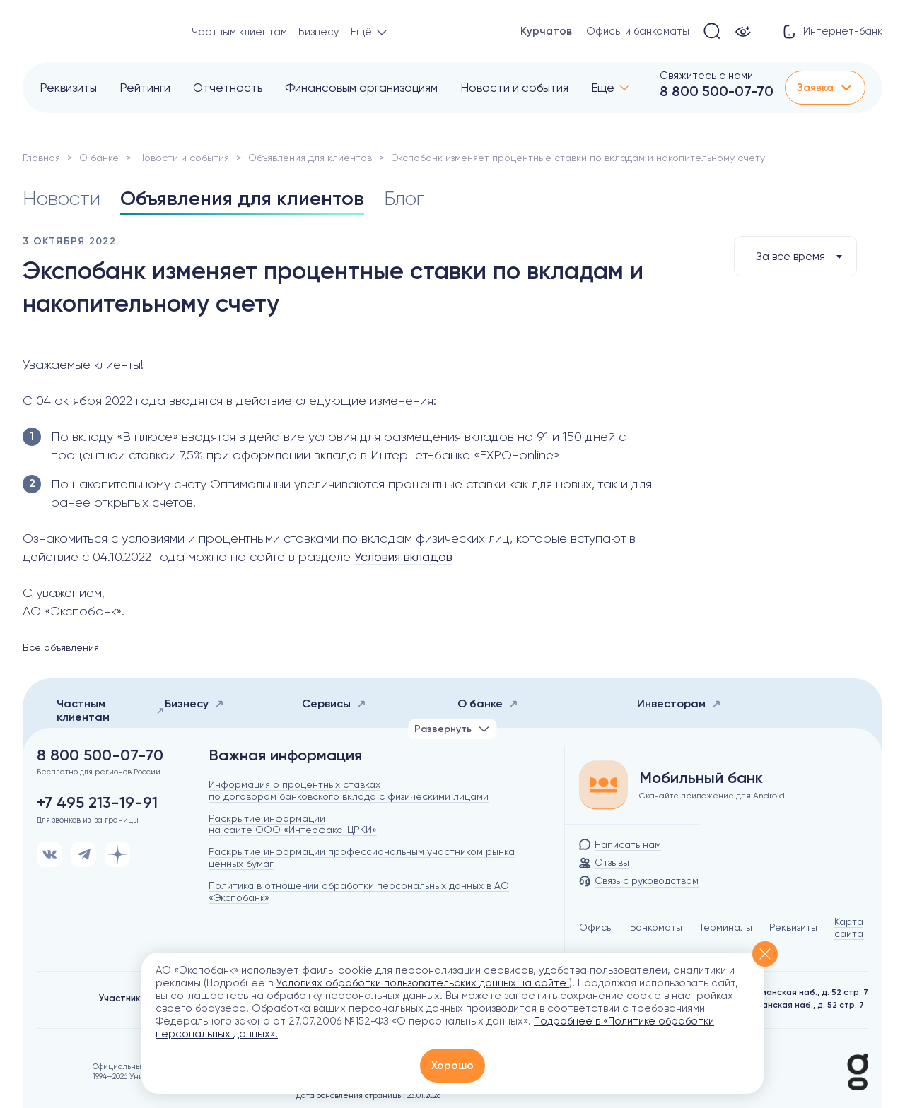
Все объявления (61, 647)
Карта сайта (848, 927)
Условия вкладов (403, 556)
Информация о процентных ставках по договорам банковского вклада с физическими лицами (349, 790)
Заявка (825, 88)
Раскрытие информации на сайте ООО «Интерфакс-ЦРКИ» (293, 824)
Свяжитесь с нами (706, 75)
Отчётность (227, 88)
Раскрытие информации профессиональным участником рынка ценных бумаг (362, 857)
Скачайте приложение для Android (712, 796)
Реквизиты (68, 88)
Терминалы (725, 927)
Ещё (602, 88)
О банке (99, 157)
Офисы (596, 927)
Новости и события (514, 88)
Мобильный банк (701, 778)
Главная (41, 157)
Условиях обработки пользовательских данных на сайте (422, 983)
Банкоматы (656, 927)
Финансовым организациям (361, 88)
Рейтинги (144, 88)
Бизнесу (318, 31)
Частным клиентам (239, 31)
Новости (61, 198)
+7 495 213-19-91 (97, 803)
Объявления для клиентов (310, 157)
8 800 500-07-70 (716, 91)
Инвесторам (679, 703)
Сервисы (334, 703)
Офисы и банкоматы (637, 31)
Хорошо (452, 1065)
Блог (404, 198)
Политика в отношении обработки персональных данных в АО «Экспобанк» (359, 891)
